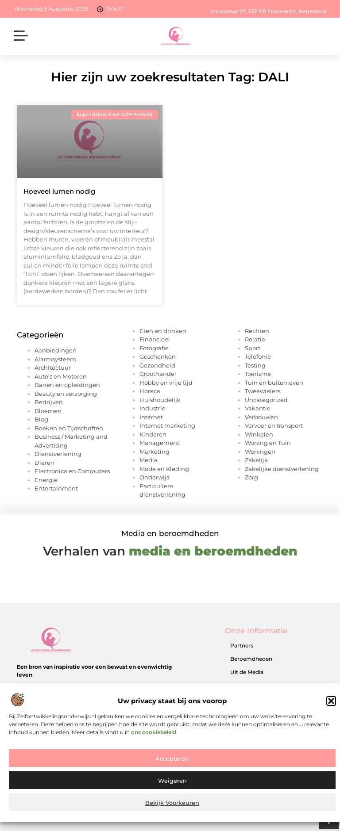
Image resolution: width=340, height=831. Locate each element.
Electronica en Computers (72, 471)
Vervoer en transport (274, 425)
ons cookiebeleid (153, 738)
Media (148, 459)
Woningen (260, 451)
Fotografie (154, 348)
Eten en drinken (162, 330)
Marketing (154, 451)
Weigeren (172, 787)
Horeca (149, 390)
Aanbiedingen (56, 350)
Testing (255, 365)
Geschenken (157, 356)
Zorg (251, 477)
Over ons (242, 685)
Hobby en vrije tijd (166, 382)
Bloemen (48, 410)
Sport (252, 348)
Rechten (257, 330)
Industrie (152, 408)
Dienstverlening (58, 453)
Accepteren (172, 765)
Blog (41, 419)
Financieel (154, 339)
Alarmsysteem (55, 359)
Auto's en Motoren (61, 376)
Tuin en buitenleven (274, 382)
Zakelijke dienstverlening (282, 468)
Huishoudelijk (160, 399)
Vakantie (257, 408)
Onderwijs (154, 477)
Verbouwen (261, 417)
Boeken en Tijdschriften (69, 428)
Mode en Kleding (164, 468)
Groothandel (157, 373)
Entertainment (56, 488)
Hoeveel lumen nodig (59, 191)
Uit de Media (246, 672)
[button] (331, 708)
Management (159, 442)
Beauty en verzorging (66, 393)
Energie (46, 479)
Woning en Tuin (268, 442)
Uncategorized (266, 399)
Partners (241, 645)
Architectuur (53, 367)
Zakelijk (256, 459)
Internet (151, 417)
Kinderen (152, 434)
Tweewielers (262, 390)
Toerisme (258, 373)
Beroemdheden (251, 658)
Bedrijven (49, 402)
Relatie (255, 339)
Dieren (44, 462)
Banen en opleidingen (67, 384)
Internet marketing (167, 425)
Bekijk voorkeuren (172, 809)
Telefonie (258, 356)
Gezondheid (157, 365)
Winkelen (259, 434)
